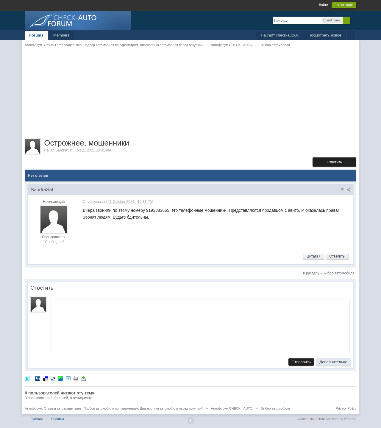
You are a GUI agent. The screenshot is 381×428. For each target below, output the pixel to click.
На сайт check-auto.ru (280, 35)
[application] (200, 325)
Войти (323, 5)
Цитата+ (313, 256)
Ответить (334, 162)
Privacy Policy (346, 408)
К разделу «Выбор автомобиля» (329, 273)
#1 (345, 190)
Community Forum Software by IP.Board (327, 419)
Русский (36, 419)
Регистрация (343, 5)
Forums (36, 35)
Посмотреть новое (324, 35)
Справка (57, 419)
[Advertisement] (190, 96)
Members (61, 35)
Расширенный (354, 20)
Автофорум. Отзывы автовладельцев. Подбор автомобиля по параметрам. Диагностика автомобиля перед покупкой (113, 408)
